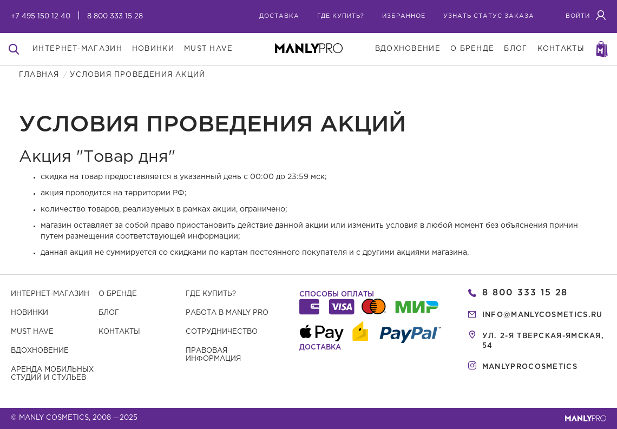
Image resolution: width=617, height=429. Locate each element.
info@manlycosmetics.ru (542, 315)
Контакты (119, 332)
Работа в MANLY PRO (227, 313)
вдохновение (408, 49)
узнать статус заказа (488, 16)
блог (515, 49)
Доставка (279, 16)
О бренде (118, 294)
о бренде (472, 49)
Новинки (29, 313)
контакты (561, 49)
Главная (39, 75)
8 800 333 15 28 (115, 16)
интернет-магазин (77, 49)
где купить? (340, 16)
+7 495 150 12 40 (40, 16)
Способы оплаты (336, 295)
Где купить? (211, 294)
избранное (403, 16)
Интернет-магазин (50, 294)
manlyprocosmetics (529, 367)
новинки (153, 49)
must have (208, 49)
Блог (109, 313)
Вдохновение (40, 351)
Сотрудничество (222, 332)
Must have (32, 332)
